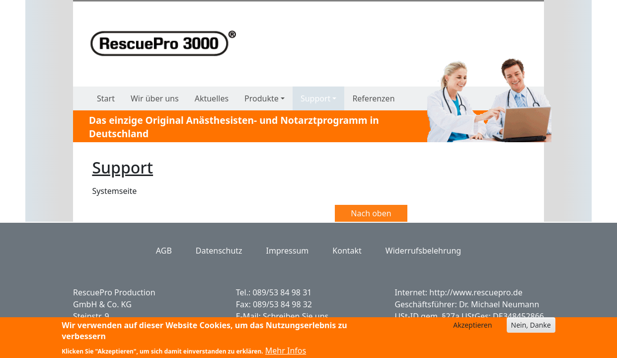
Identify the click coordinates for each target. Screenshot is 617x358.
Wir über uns (155, 98)
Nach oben (371, 213)
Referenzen (373, 98)
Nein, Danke (531, 327)
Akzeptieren (472, 327)
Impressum (287, 250)
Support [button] (315, 98)
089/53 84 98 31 (281, 292)
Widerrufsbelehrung (423, 250)
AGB (164, 250)
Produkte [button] (261, 98)
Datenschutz (219, 250)
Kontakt (347, 250)
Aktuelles (212, 98)
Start (106, 98)
